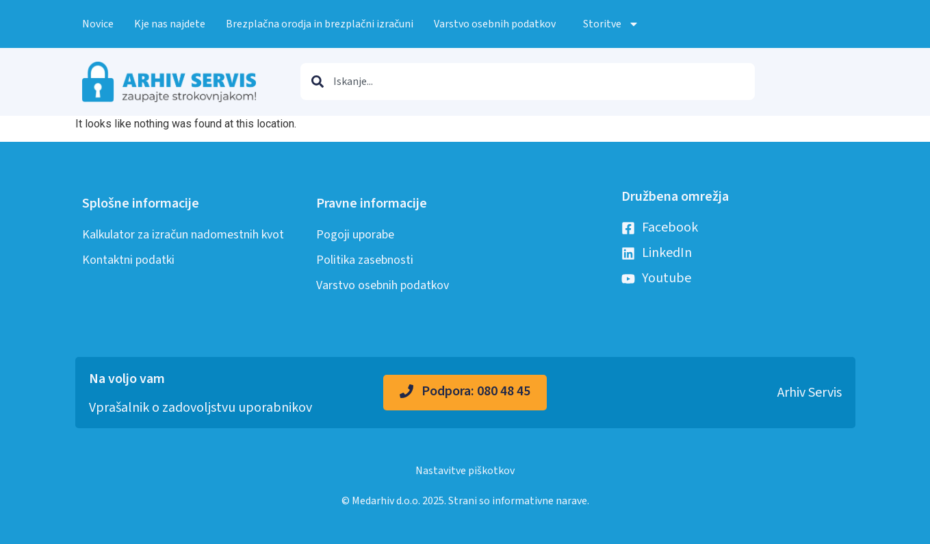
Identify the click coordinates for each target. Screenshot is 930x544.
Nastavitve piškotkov (465, 470)
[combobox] (527, 81)
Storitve (611, 24)
